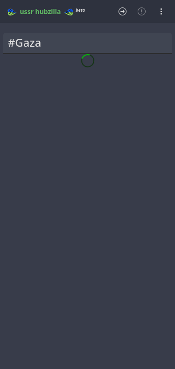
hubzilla (48, 11)
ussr (27, 11)
